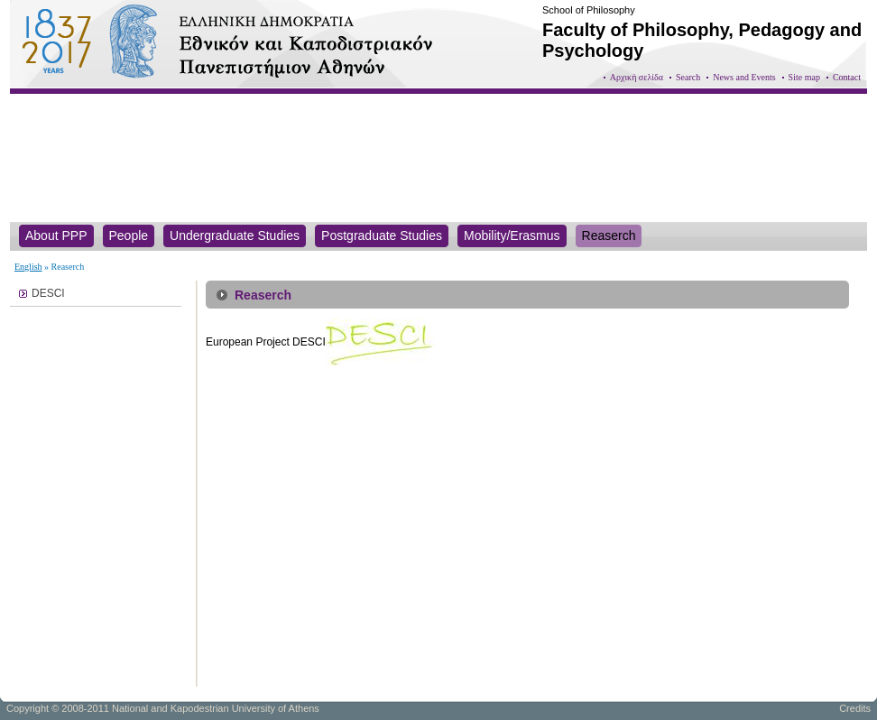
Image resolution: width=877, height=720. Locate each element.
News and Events (744, 77)
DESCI (48, 293)
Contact (847, 77)
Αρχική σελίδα (636, 77)
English (28, 267)
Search (688, 77)
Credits (855, 708)
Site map (804, 77)
